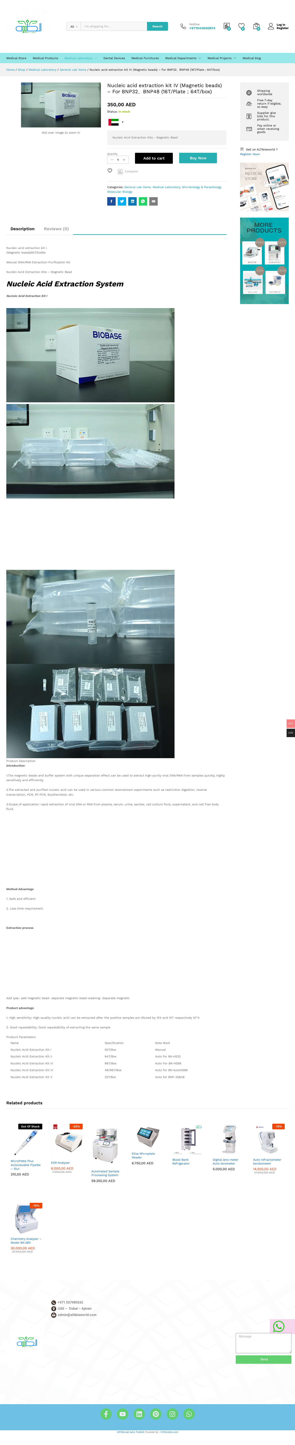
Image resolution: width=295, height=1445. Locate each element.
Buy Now (198, 158)
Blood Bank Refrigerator (181, 1161)
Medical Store (16, 58)
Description (22, 229)
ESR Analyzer (60, 1162)
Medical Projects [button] (220, 58)
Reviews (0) (56, 229)
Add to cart (154, 158)
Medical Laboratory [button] (78, 58)
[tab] (22, 231)
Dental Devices (114, 58)
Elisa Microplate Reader (143, 1155)
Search (157, 26)
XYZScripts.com (169, 1432)
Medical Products (45, 58)
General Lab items (137, 187)
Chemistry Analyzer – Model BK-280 (26, 1240)
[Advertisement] (116, 538)
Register (283, 28)
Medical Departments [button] (180, 58)
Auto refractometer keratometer (267, 1161)
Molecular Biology (119, 191)
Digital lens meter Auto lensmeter (225, 1161)
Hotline (194, 24)
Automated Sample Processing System (105, 1173)
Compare (131, 171)
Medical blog (252, 58)
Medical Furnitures (145, 58)
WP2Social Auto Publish (130, 1432)
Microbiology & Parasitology (201, 187)
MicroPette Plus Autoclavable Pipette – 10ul (26, 1164)
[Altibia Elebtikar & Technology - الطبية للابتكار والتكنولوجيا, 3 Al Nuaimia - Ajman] (78, 1355)
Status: (112, 111)
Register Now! (250, 154)
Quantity (112, 154)
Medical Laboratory (166, 187)
